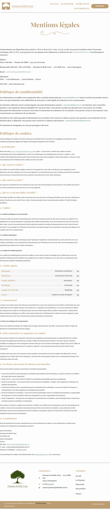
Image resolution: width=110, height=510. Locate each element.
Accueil (54, 3)
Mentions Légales (98, 506)
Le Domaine (67, 3)
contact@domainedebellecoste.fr (19, 72)
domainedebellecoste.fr (82, 52)
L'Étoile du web (40, 505)
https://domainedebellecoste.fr (22, 151)
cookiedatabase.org (42, 454)
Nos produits (81, 8)
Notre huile (82, 3)
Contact (79, 495)
